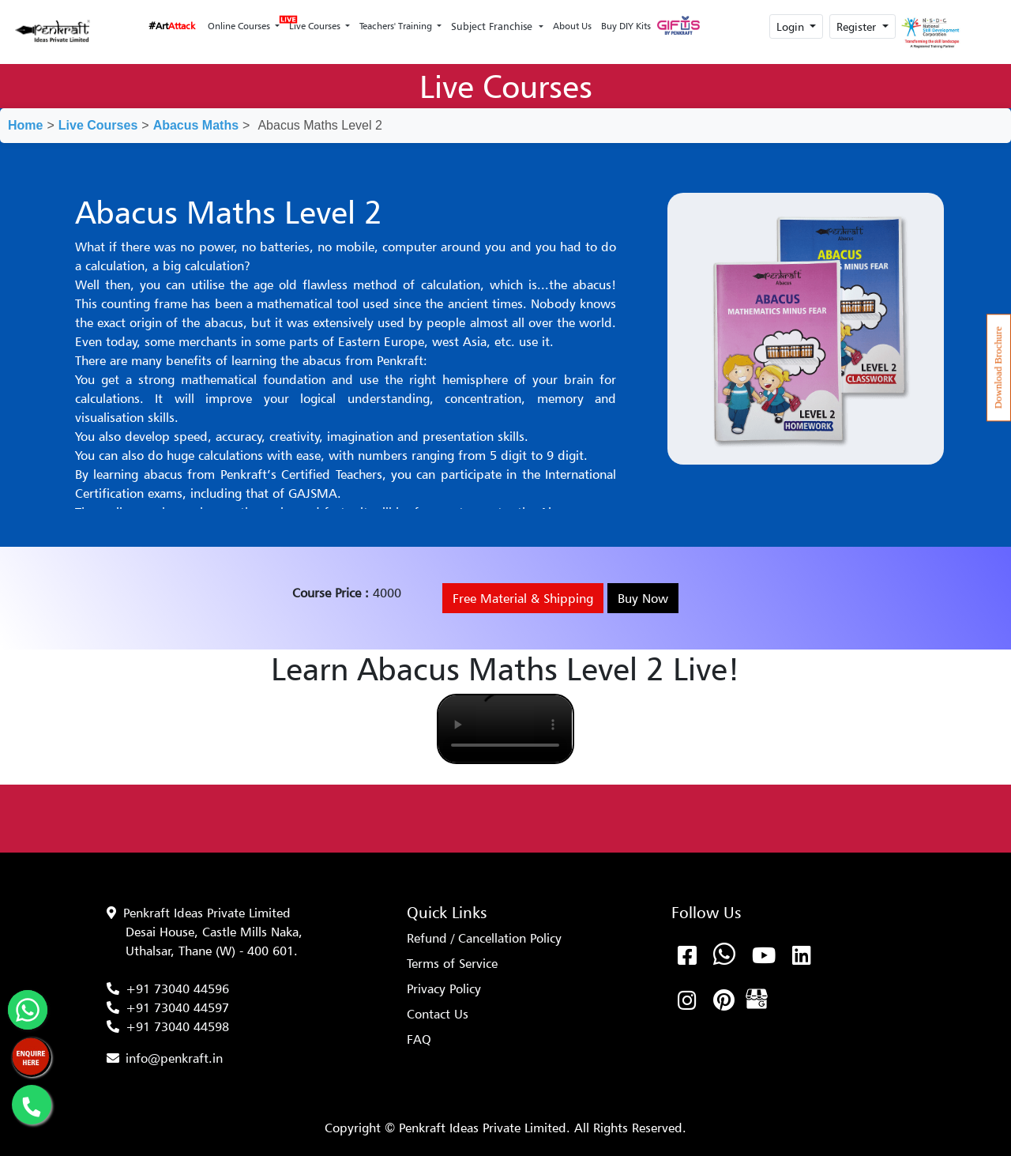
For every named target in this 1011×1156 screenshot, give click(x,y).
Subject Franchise (493, 26)
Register (857, 26)
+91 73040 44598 (177, 1026)
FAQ (419, 1039)
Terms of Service (452, 963)
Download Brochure (998, 367)
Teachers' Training (396, 26)
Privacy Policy (444, 988)
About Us (572, 26)
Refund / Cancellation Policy (484, 938)
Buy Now (643, 598)
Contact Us (437, 1014)
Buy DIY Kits (626, 26)
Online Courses (240, 26)
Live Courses (313, 21)
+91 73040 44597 (177, 1007)
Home (25, 125)
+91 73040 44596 (177, 988)
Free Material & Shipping (523, 598)
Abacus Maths (196, 125)
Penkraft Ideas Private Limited (207, 913)
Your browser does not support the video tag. (505, 729)
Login (791, 26)
